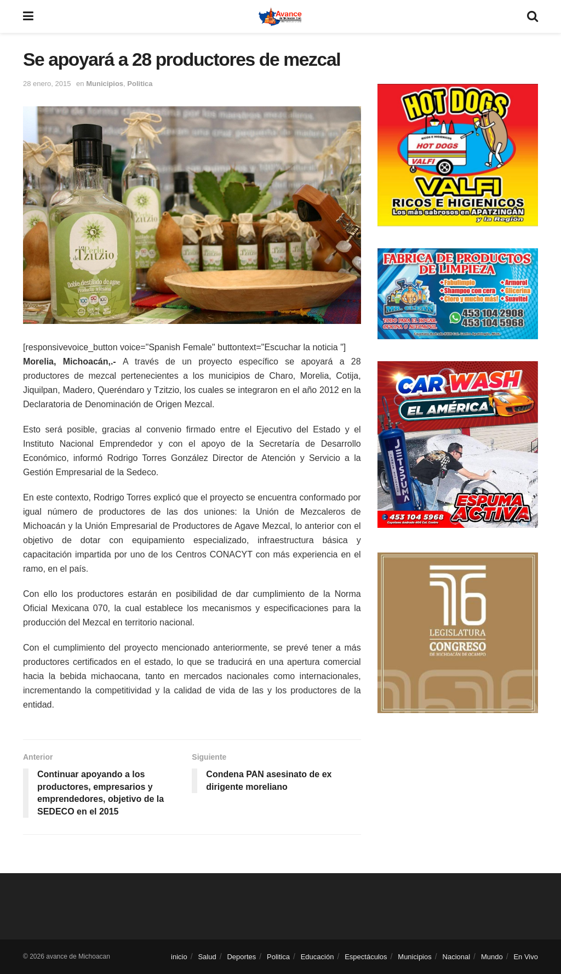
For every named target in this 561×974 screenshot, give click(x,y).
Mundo (492, 957)
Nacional (457, 957)
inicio (179, 957)
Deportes (241, 957)
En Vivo (525, 957)
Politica (139, 83)
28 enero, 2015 (47, 83)
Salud (207, 957)
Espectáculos (366, 957)
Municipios (104, 83)
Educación (317, 957)
